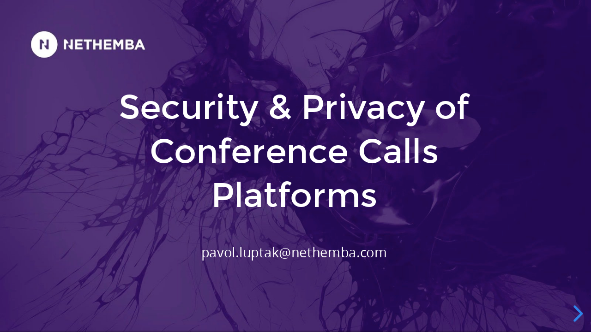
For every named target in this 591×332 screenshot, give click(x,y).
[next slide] (576, 313)
